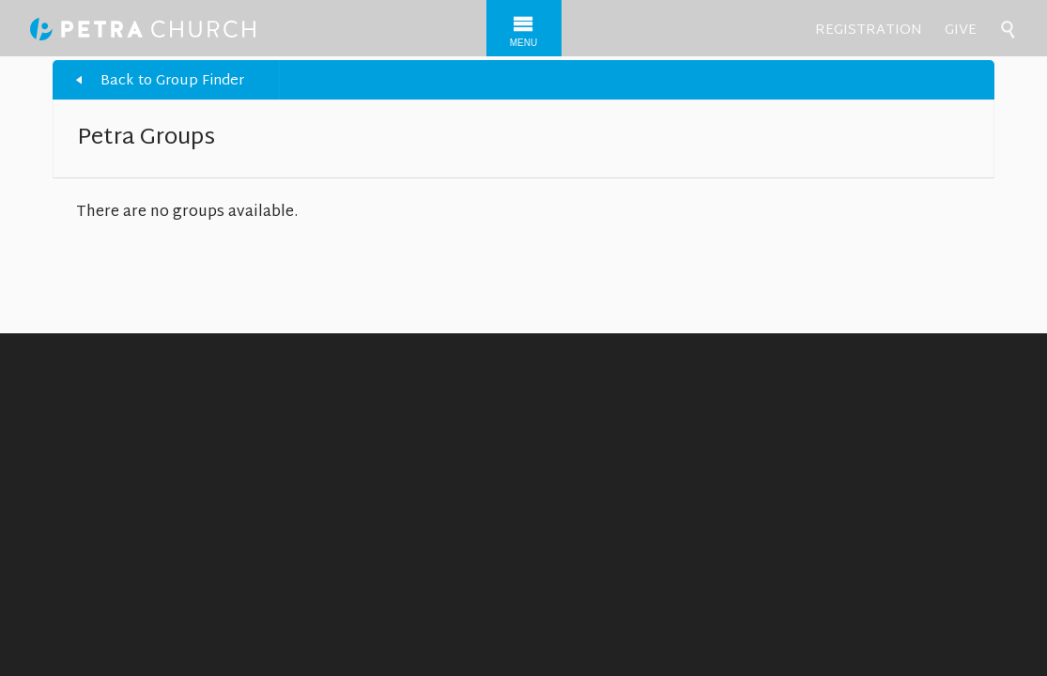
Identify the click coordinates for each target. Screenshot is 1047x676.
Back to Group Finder (172, 81)
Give (961, 30)
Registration (868, 30)
